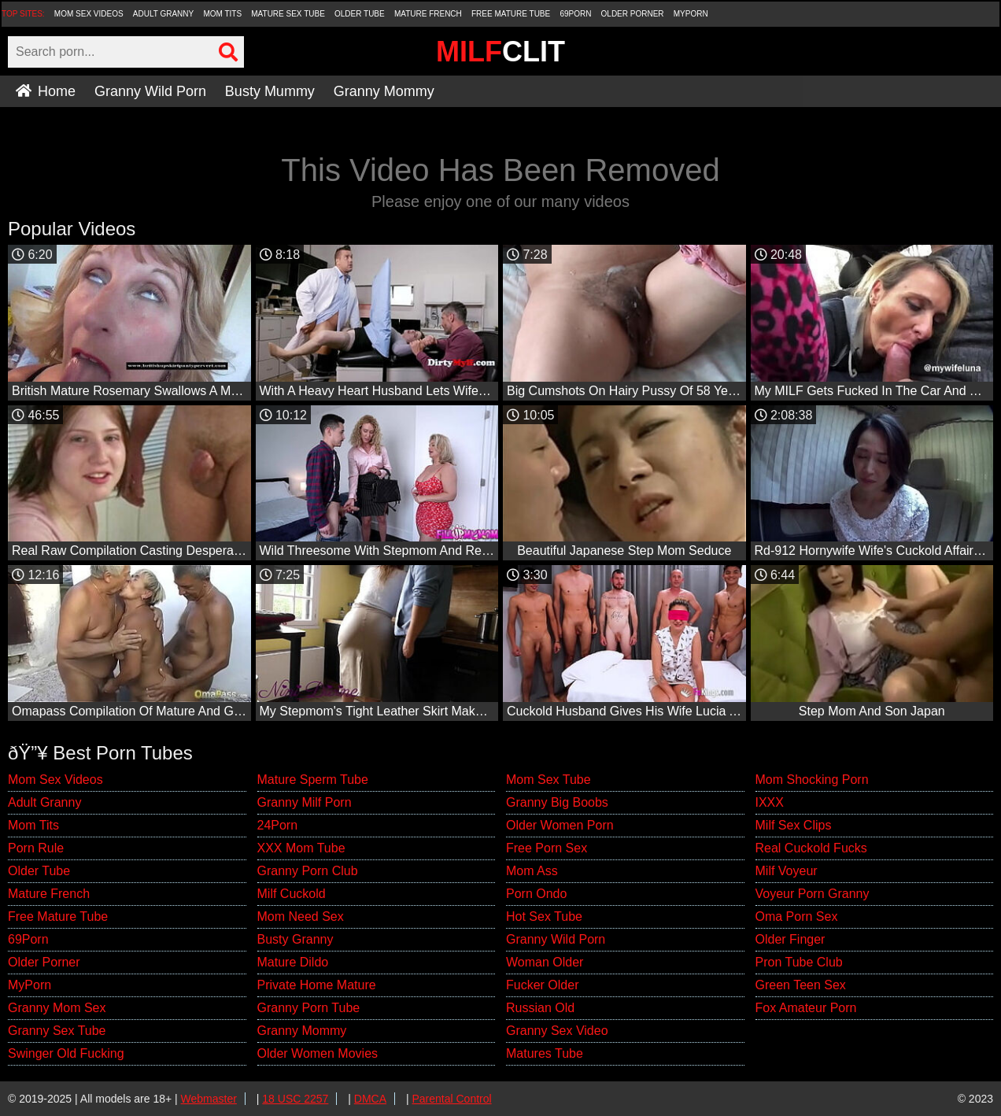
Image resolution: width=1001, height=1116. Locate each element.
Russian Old (540, 1007)
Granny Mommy (384, 91)
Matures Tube (544, 1053)
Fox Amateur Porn (806, 1007)
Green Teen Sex (800, 985)
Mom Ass (532, 871)
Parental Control (451, 1098)
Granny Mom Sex (56, 1007)
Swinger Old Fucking (66, 1053)
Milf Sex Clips (793, 825)
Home (46, 91)
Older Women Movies (318, 1053)
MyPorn (691, 13)
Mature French (428, 13)
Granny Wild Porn (150, 91)
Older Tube (359, 13)
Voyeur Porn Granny (812, 893)
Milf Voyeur (786, 871)
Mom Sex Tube (548, 779)
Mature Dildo (293, 962)
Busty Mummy (270, 91)
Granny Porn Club (307, 871)
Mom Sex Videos (89, 13)
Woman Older (544, 962)
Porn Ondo (536, 893)
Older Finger (790, 939)
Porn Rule (36, 848)
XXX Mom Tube (301, 848)
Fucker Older (542, 985)
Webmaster (209, 1098)
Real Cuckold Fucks (811, 848)
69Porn (575, 13)
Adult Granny (163, 13)
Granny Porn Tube (308, 1007)
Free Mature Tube (510, 13)
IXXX (769, 802)
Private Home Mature (316, 985)
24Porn (277, 825)
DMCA (370, 1098)
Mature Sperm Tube (312, 779)
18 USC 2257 (295, 1098)
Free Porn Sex (546, 848)
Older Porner (632, 13)
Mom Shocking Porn (812, 779)
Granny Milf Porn (304, 802)
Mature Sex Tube (288, 13)
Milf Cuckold (291, 893)
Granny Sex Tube (57, 1030)
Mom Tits (222, 13)
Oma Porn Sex (796, 916)
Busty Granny (295, 939)
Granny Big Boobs (557, 802)
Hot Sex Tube (544, 916)
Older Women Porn (560, 825)
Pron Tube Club (799, 962)
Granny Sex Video (557, 1030)
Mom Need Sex (300, 916)
